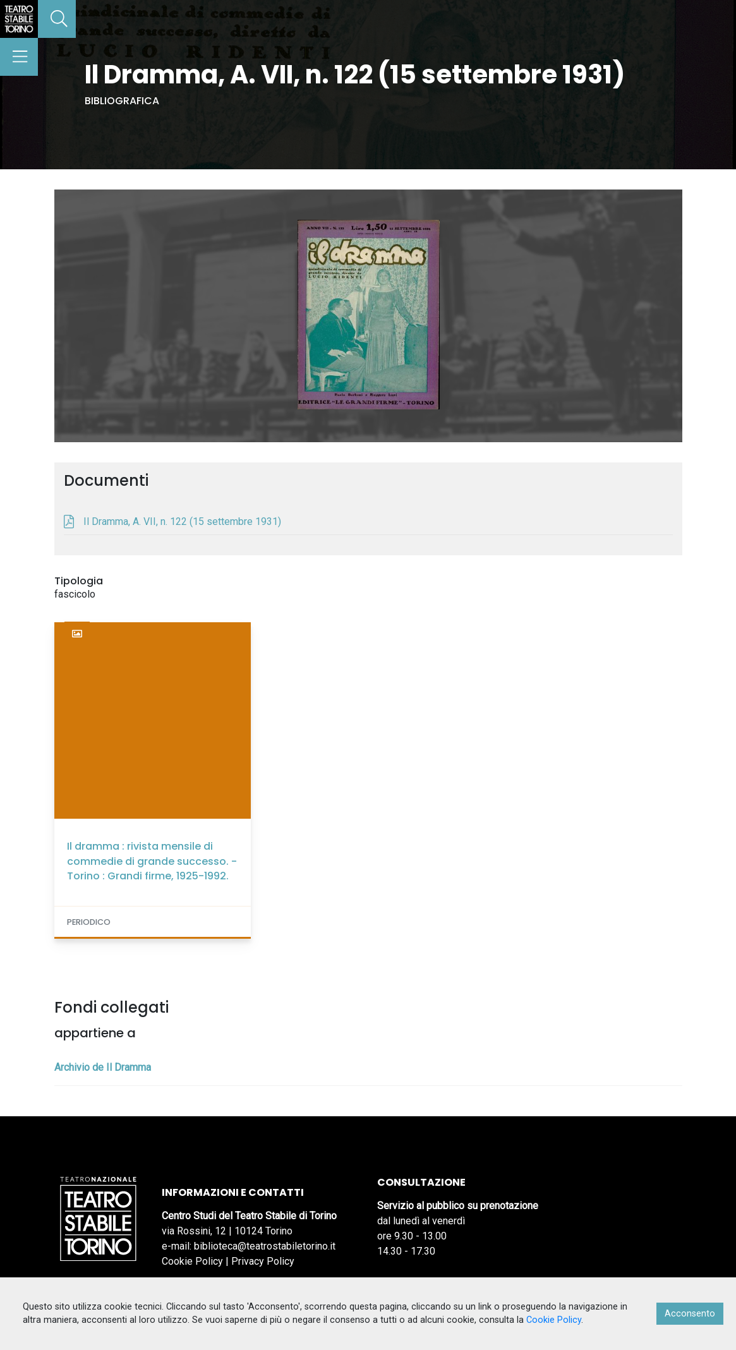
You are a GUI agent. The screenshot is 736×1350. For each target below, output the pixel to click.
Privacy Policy (262, 1261)
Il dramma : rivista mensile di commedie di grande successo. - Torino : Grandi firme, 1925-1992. (152, 861)
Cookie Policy (192, 1261)
